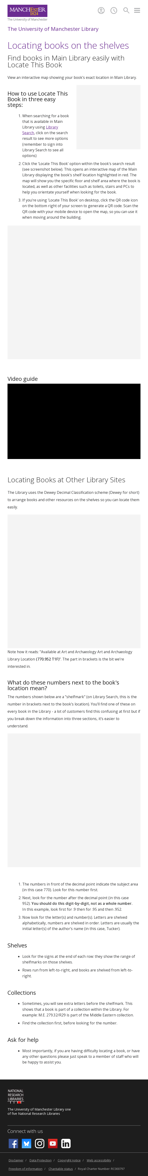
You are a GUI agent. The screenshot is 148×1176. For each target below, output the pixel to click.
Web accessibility (99, 1160)
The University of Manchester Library (53, 28)
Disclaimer (16, 1160)
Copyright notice (69, 1160)
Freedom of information (25, 1169)
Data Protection (41, 1160)
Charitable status (61, 1169)
